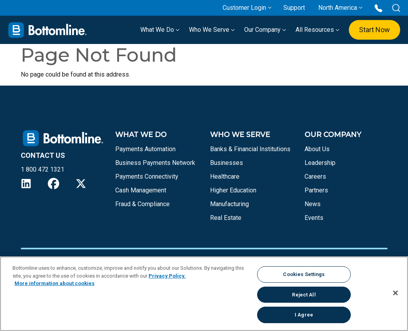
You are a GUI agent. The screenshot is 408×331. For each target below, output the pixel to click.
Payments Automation (145, 149)
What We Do (160, 29)
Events (314, 217)
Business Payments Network (155, 162)
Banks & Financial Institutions (250, 149)
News (313, 204)
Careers (315, 176)
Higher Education (233, 190)
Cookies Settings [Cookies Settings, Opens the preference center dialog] (304, 274)
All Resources (317, 29)
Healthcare (224, 176)
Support (294, 7)
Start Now (374, 30)
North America (337, 7)
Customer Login (244, 7)
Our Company (265, 29)
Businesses (226, 162)
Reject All (304, 295)
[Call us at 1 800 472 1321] (378, 7)
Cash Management (140, 190)
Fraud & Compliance (142, 204)
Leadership (320, 162)
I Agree (304, 315)
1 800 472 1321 (42, 169)
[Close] (395, 293)
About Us (317, 149)
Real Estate (225, 217)
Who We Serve (212, 29)
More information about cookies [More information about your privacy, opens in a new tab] (54, 283)
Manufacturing (229, 204)
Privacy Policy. (167, 276)
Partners (316, 190)
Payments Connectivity (146, 176)
